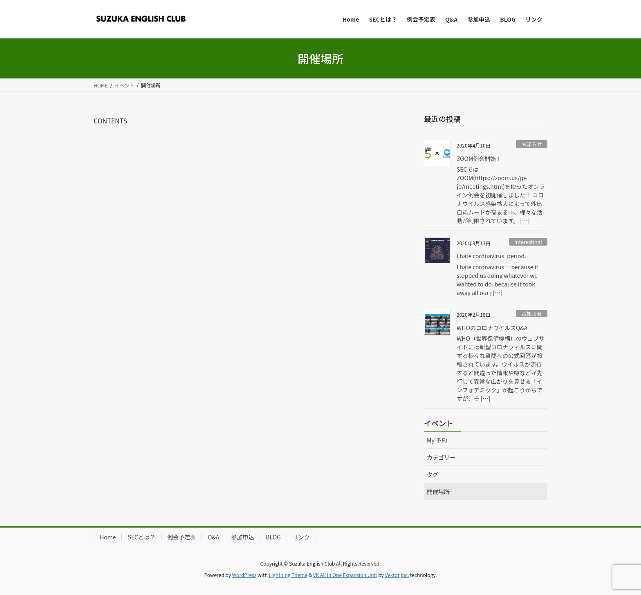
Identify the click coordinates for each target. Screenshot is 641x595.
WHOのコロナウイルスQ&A (492, 328)
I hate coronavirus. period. (491, 256)
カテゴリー (441, 457)
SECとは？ (141, 537)
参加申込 (242, 537)
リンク (301, 537)
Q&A (213, 537)
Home (108, 537)
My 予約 (437, 440)
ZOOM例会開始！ (479, 158)
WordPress (244, 574)
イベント (438, 423)
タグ (432, 474)
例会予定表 (181, 537)
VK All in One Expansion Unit (345, 574)
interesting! (528, 242)
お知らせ (531, 144)
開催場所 (438, 492)
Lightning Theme (288, 574)
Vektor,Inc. (397, 574)
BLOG (273, 537)
